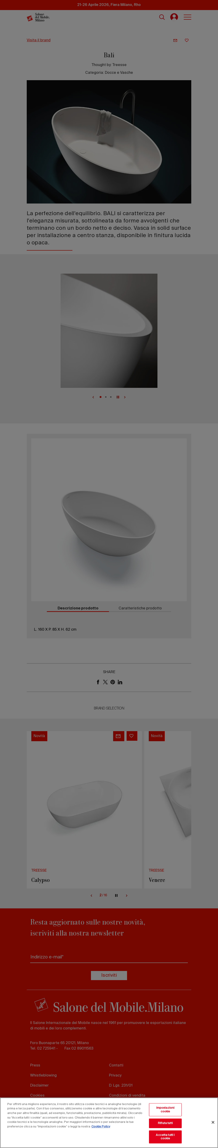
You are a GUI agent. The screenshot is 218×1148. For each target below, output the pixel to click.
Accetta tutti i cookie (165, 1137)
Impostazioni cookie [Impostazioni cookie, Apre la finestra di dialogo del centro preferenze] (165, 1109)
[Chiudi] (213, 1122)
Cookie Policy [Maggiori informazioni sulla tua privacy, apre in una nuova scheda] (100, 1126)
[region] (109, 1123)
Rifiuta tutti (165, 1123)
